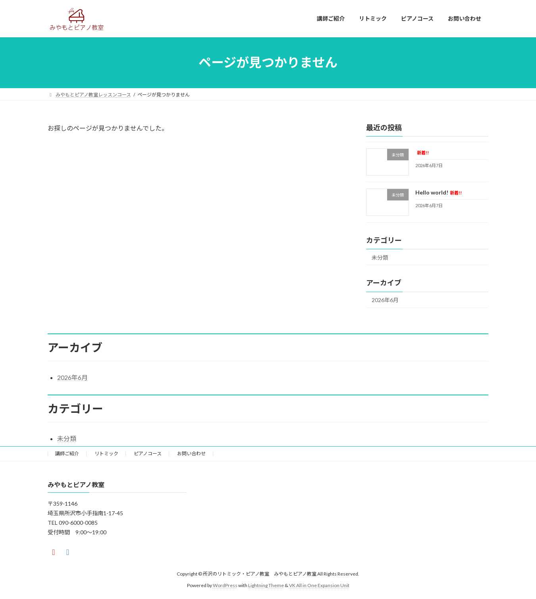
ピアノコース (148, 453)
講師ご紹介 (67, 453)
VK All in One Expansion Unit (319, 585)
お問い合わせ (191, 453)
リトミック (106, 453)
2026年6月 (385, 300)
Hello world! (438, 192)
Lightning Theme (266, 585)
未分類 (380, 257)
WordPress (225, 585)
